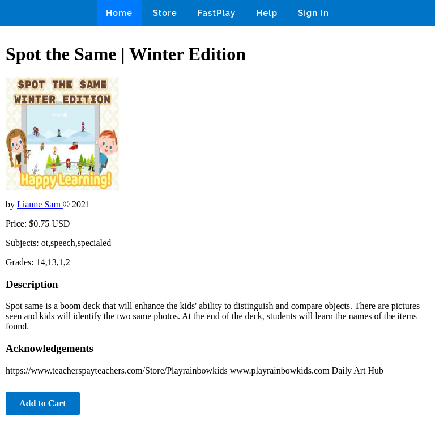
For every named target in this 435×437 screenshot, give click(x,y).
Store (165, 13)
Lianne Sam (40, 204)
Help (267, 13)
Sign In (313, 13)
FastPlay (217, 13)
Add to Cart (42, 403)
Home (119, 13)
